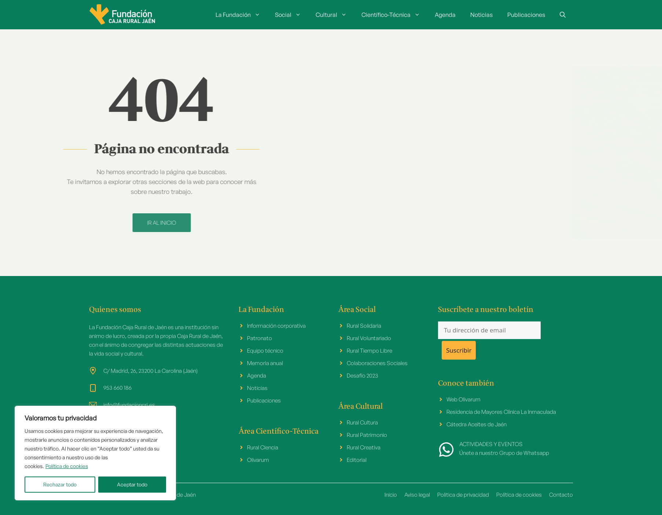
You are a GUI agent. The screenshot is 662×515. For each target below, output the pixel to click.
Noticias (481, 14)
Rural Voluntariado (369, 338)
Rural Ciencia (262, 447)
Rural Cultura (362, 422)
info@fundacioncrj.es (129, 404)
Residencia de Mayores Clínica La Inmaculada (501, 411)
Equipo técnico (265, 350)
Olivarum (258, 459)
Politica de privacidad (463, 494)
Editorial (357, 459)
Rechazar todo (60, 484)
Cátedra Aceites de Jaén (476, 424)
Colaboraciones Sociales (377, 363)
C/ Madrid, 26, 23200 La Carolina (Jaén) (150, 370)
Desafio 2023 (362, 375)
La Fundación (242, 14)
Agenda (445, 14)
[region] (95, 453)
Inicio (391, 494)
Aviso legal (417, 494)
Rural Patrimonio (367, 434)
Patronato (259, 338)
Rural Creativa (363, 447)
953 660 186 (117, 387)
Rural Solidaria (364, 325)
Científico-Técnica (394, 14)
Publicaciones (526, 14)
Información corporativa (276, 325)
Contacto (561, 494)
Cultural (335, 14)
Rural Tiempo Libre (369, 350)
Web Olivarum (463, 399)
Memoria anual (265, 363)
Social (291, 14)
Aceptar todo (132, 484)
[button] (562, 14)
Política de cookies (66, 466)
